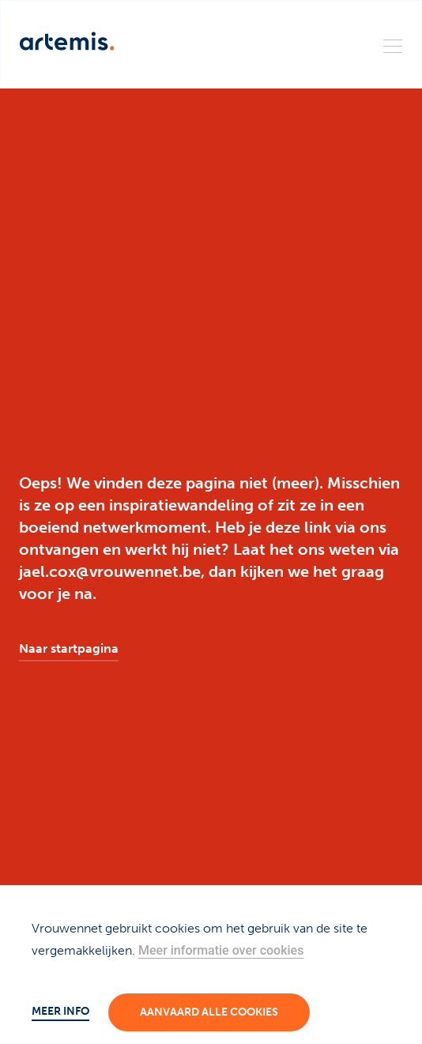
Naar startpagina (69, 648)
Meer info (60, 1011)
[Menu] (392, 45)
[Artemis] (67, 41)
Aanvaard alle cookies (209, 1012)
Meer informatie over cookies (220, 950)
